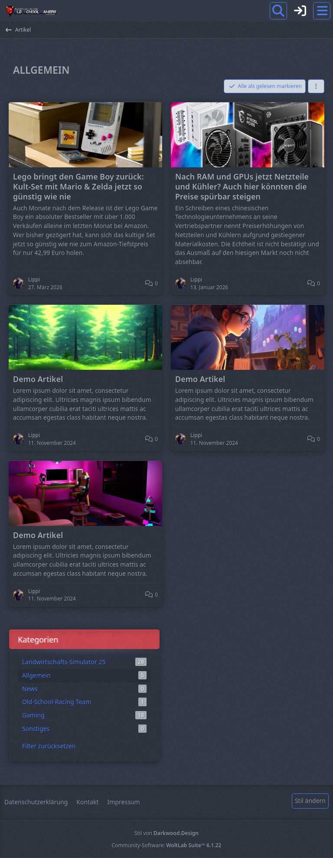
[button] (316, 86)
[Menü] (321, 11)
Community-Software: (167, 845)
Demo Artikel (38, 379)
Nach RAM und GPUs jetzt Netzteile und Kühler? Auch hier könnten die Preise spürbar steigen (242, 186)
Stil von (166, 833)
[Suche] (278, 11)
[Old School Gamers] (31, 11)
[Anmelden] (300, 11)
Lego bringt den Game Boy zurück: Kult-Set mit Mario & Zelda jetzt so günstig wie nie (78, 186)
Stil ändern (310, 800)
